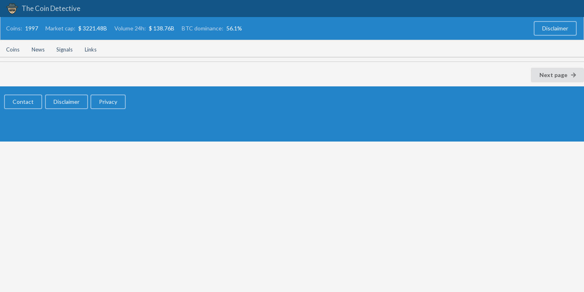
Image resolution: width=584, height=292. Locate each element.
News (38, 49)
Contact (23, 101)
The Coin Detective (43, 8)
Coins (12, 49)
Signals (64, 49)
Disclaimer (555, 28)
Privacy (108, 101)
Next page (558, 74)
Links (91, 49)
